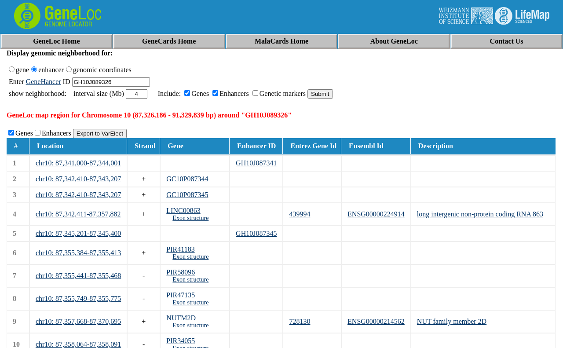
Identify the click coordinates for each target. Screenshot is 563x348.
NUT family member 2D (451, 321)
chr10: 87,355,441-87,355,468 (78, 275)
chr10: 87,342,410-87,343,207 (78, 179)
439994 (299, 214)
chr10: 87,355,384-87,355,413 (78, 252)
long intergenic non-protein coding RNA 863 (480, 214)
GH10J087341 (256, 163)
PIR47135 (180, 295)
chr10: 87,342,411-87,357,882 (78, 214)
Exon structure (190, 218)
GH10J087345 (256, 233)
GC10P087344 (187, 179)
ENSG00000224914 (376, 214)
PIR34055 (180, 340)
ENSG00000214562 (376, 321)
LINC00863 (183, 210)
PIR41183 (180, 249)
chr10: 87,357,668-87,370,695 (78, 321)
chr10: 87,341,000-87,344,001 (78, 163)
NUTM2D (181, 318)
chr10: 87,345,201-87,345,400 (78, 233)
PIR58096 (180, 272)
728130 (299, 321)
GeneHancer (43, 81)
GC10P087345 (187, 194)
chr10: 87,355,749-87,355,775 (78, 298)
